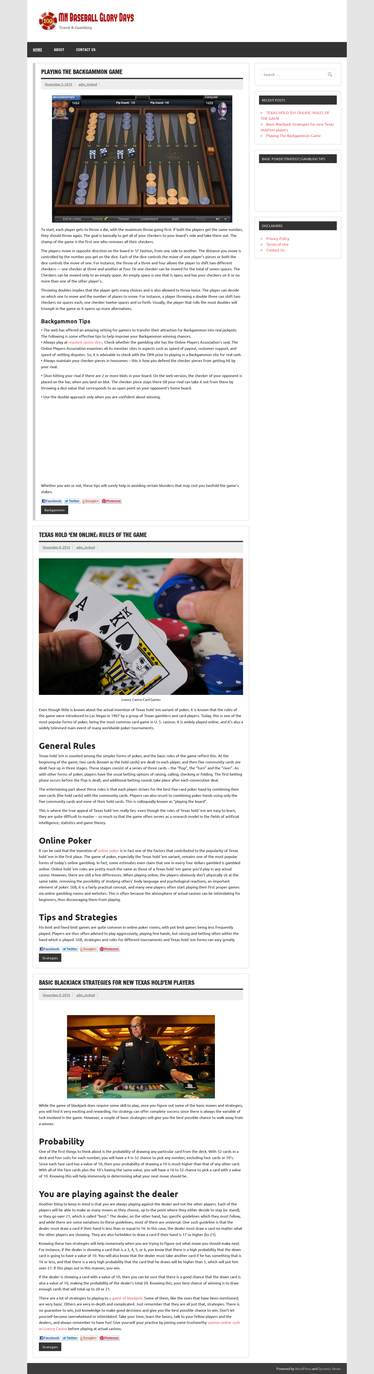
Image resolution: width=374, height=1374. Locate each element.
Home (37, 49)
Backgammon (54, 510)
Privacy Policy (277, 238)
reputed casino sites (85, 342)
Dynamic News (329, 1368)
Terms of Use (277, 244)
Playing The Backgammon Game (81, 72)
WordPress (303, 1368)
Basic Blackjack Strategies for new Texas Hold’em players (116, 983)
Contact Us (86, 49)
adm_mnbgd (87, 84)
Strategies (50, 958)
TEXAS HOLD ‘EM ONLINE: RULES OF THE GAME (93, 535)
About (59, 49)
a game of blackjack (125, 1297)
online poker (108, 850)
